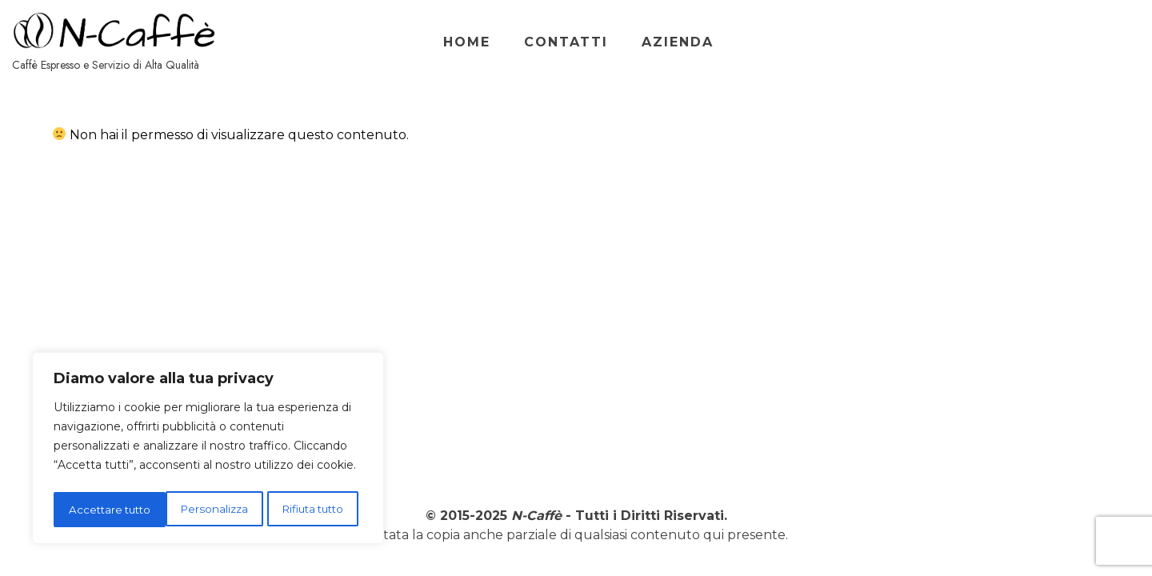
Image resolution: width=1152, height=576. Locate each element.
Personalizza (101, 509)
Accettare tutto (307, 509)
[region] (208, 450)
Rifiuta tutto (200, 509)
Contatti (924, 42)
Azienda (1036, 42)
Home (825, 42)
